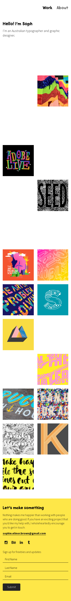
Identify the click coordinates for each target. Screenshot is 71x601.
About (62, 8)
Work (47, 8)
